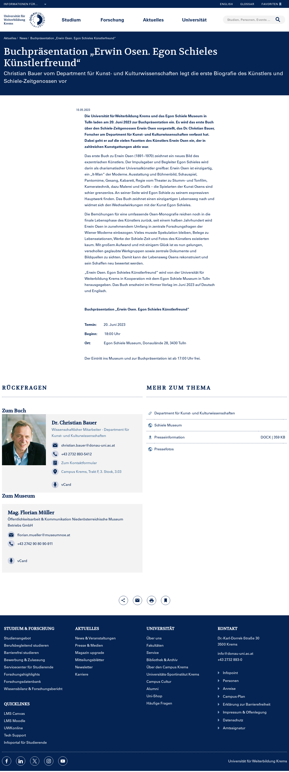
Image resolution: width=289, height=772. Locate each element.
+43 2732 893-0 (230, 659)
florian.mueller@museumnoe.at (39, 534)
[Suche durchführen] (278, 20)
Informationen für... (26, 4)
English (226, 4)
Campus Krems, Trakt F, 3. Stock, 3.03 (86, 471)
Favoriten (270, 4)
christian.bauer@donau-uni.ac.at (83, 445)
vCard (17, 560)
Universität (194, 20)
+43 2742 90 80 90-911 (30, 543)
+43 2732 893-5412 (72, 454)
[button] (94, 484)
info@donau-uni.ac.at (235, 653)
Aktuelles (153, 20)
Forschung (112, 20)
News (23, 38)
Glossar (245, 4)
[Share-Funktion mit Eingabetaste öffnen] (123, 600)
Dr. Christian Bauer (74, 423)
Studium (71, 20)
